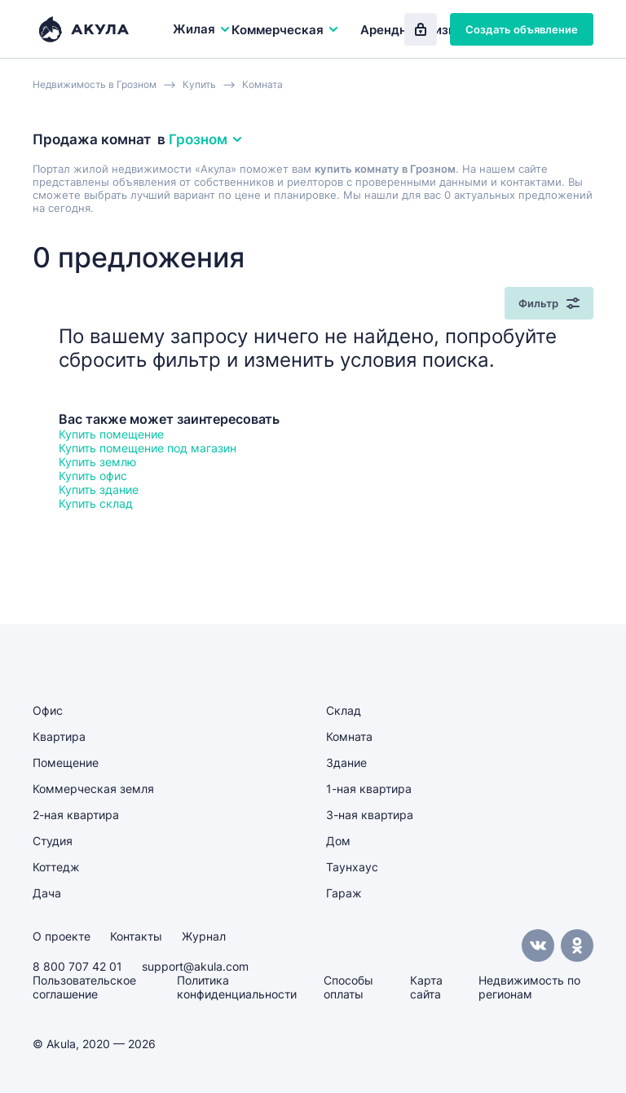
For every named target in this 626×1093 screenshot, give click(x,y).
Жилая (202, 29)
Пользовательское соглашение (84, 987)
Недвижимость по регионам (529, 987)
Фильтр (549, 303)
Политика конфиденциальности (237, 987)
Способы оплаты (348, 987)
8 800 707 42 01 (77, 966)
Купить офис (93, 476)
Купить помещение (111, 434)
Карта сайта (426, 987)
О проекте (61, 936)
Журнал (204, 936)
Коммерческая (285, 29)
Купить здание (99, 489)
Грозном (206, 139)
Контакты (136, 936)
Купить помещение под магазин (147, 448)
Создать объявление (521, 29)
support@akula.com (195, 966)
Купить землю (97, 462)
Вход (420, 29)
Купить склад (96, 503)
